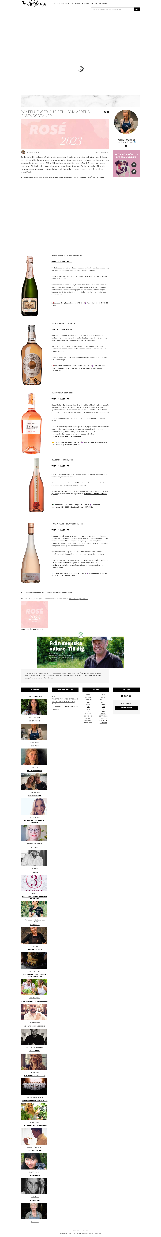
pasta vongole (65, 357)
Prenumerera (126, 708)
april (88, 704)
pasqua (27, 675)
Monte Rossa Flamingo (38, 675)
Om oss (56, 3)
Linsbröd (55, 709)
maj (88, 707)
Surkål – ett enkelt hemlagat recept (63, 702)
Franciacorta (87, 675)
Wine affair (78, 675)
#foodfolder (73, 599)
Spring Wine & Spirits (67, 675)
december (103, 723)
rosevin (64, 673)
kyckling (55, 494)
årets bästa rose (73, 673)
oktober (103, 718)
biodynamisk (97, 675)
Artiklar (103, 3)
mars (88, 702)
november (103, 720)
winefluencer (38, 678)
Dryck (94, 3)
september (103, 716)
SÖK (136, 9)
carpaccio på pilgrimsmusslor (74, 429)
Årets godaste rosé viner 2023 (90, 673)
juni (103, 709)
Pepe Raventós (49, 678)
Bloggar (76, 3)
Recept (85, 3)
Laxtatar (58, 565)
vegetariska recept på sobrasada (68, 436)
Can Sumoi (47, 673)
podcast (65, 3)
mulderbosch (33, 673)
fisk (103, 491)
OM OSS (76, 1230)
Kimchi (54, 696)
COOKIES (85, 1230)
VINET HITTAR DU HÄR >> (62, 262)
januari (88, 698)
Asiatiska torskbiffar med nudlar (75, 565)
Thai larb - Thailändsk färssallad (65, 699)
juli (103, 711)
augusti (103, 714)
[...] (112, 9)
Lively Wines (29, 678)
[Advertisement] (80, 29)
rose (26, 673)
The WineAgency (53, 675)
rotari (41, 673)
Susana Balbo (56, 673)
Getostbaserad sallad (91, 560)
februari (88, 700)
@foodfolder (83, 599)
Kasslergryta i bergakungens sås (65, 706)
